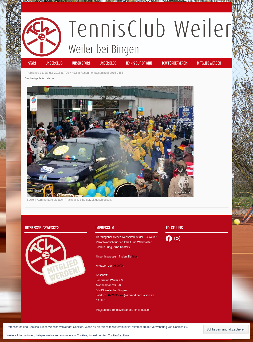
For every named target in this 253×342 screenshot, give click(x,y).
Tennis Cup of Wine (139, 63)
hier (134, 256)
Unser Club (54, 63)
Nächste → (46, 78)
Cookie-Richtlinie (118, 335)
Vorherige (32, 78)
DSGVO (118, 265)
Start (32, 63)
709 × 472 (70, 72)
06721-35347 (115, 295)
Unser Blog (108, 63)
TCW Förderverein (175, 63)
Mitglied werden (209, 63)
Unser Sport (81, 63)
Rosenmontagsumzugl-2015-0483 (102, 72)
